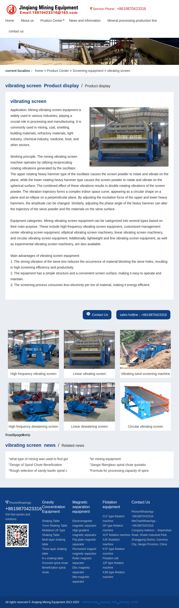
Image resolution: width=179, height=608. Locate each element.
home (39, 71)
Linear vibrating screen (89, 374)
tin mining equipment (106, 459)
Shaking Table (50, 521)
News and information (84, 20)
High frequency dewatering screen (33, 426)
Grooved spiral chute (55, 563)
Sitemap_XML (108, 602)
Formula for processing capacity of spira (119, 470)
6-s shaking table (52, 558)
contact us (16, 31)
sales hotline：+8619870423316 (143, 315)
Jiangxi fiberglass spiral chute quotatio (118, 465)
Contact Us (97, 315)
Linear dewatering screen (89, 426)
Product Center (51, 20)
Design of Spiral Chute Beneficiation (36, 465)
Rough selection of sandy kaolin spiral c (38, 470)
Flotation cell (110, 558)
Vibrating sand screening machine (145, 374)
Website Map (90, 602)
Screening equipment (87, 71)
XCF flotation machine (116, 535)
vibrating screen (118, 71)
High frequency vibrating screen (33, 374)
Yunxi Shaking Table (54, 525)
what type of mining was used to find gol (39, 459)
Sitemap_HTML (128, 602)
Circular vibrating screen (145, 426)
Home (9, 20)
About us (27, 20)
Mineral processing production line (132, 20)
